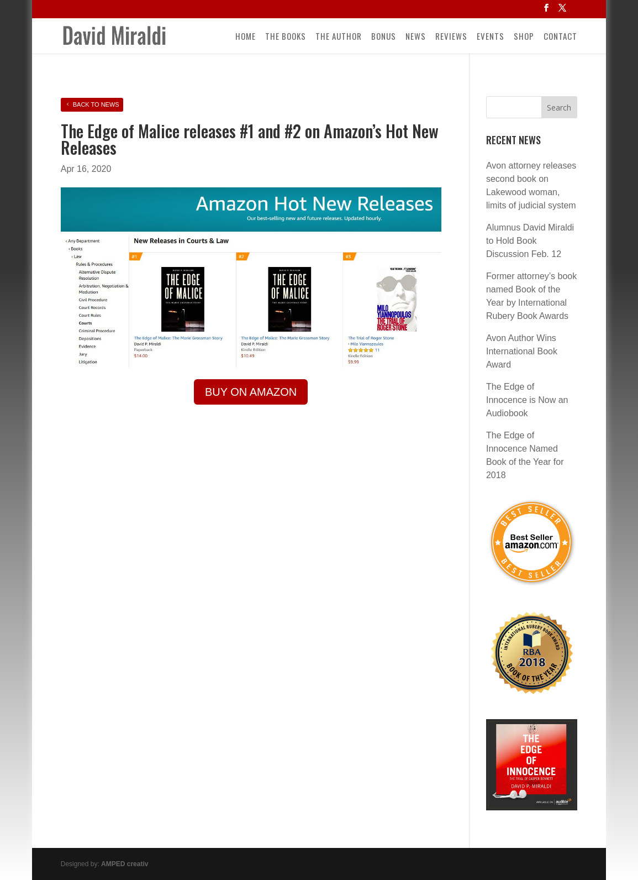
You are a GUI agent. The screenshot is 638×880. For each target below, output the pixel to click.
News (415, 37)
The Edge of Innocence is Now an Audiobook (527, 400)
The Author (338, 37)
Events (490, 37)
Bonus (383, 37)
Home (245, 37)
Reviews (451, 37)
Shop (524, 37)
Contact (560, 37)
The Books (285, 37)
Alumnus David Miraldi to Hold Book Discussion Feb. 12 (530, 241)
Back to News (96, 104)
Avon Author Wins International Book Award (521, 351)
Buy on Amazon (251, 392)
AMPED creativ (124, 864)
